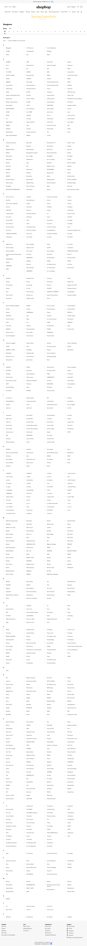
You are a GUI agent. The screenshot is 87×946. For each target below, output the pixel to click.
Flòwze (48, 312)
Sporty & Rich (50, 768)
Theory (28, 836)
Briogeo (69, 146)
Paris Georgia (9, 646)
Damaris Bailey (10, 247)
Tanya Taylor (9, 822)
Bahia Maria (9, 156)
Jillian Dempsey (51, 415)
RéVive (28, 711)
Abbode (8, 78)
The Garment (29, 806)
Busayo (69, 169)
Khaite (28, 466)
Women (5, 28)
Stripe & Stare (70, 742)
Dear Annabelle (30, 244)
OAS (7, 612)
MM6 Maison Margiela (52, 574)
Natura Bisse (29, 581)
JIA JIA (28, 442)
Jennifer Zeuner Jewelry (32, 428)
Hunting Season (71, 384)
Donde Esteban (51, 257)
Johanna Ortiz (50, 438)
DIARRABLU (29, 271)
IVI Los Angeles (71, 404)
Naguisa (8, 588)
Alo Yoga (28, 118)
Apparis (69, 62)
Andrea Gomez (50, 95)
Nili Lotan (49, 588)
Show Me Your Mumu (31, 738)
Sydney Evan (70, 792)
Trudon (69, 822)
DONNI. (49, 261)
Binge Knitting (29, 182)
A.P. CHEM (8, 72)
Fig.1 (27, 315)
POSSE (49, 646)
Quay (7, 670)
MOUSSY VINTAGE (72, 550)
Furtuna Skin (70, 329)
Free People (70, 319)
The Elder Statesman (11, 846)
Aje (27, 68)
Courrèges (69, 220)
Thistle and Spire (51, 816)
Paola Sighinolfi (10, 639)
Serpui (7, 788)
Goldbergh (28, 349)
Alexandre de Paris (31, 88)
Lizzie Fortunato (71, 473)
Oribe (48, 615)
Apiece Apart (50, 128)
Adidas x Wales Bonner (11, 102)
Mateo (28, 554)
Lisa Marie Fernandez (52, 503)
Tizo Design (50, 826)
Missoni (49, 564)
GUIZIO (69, 346)
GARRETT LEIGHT (10, 349)
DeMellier (28, 261)
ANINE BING (50, 105)
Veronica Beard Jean (31, 867)
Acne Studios (9, 85)
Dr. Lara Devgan (51, 271)
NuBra (69, 595)
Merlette (49, 530)
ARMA (68, 78)
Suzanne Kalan (71, 778)
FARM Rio (8, 329)
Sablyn (7, 725)
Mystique (69, 564)
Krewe (68, 459)
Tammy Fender (9, 809)
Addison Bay (9, 88)
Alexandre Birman (30, 85)
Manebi (8, 554)
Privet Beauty (70, 639)
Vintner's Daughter (51, 867)
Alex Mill (28, 95)
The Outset (29, 839)
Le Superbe (49, 480)
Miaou (48, 537)
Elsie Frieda (29, 285)
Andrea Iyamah (50, 98)
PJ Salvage (49, 629)
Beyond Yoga (29, 179)
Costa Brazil (70, 210)
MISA (48, 554)
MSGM (69, 554)
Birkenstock (29, 189)
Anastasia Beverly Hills (52, 82)
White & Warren (51, 889)
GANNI (7, 346)
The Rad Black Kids (31, 842)
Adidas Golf (9, 98)
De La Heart (29, 251)
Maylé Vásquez (30, 567)
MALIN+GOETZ (9, 550)
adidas (7, 92)
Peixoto (8, 663)
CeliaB (28, 203)
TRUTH (69, 826)
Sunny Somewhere (72, 768)
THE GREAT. (29, 809)
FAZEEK (28, 305)
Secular (8, 778)
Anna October (50, 108)
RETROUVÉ (29, 707)
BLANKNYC (50, 156)
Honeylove (49, 387)
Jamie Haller (9, 428)
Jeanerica (8, 438)
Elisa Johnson (9, 295)
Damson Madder (10, 251)
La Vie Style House (10, 513)
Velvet (27, 860)
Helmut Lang (29, 377)
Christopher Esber (30, 227)
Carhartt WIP (9, 220)
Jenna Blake (29, 415)
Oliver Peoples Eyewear (32, 612)
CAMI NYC (8, 210)
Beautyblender (30, 149)
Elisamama (9, 298)
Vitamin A (49, 870)
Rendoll (28, 694)
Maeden (8, 530)
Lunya (68, 500)
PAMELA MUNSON (10, 636)
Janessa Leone (9, 432)
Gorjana (49, 343)
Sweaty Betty (70, 785)
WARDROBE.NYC (30, 884)
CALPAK (8, 200)
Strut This (69, 745)
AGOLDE (8, 128)
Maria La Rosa (9, 574)
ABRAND (8, 82)
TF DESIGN (9, 836)
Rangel (7, 707)
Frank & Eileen (50, 335)
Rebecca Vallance (30, 677)
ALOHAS (28, 115)
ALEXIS (28, 92)
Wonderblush (70, 888)
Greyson (49, 349)
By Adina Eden (71, 176)
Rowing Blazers (71, 704)
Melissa (49, 520)
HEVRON (28, 390)
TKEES (48, 829)
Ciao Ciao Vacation (31, 230)
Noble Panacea (50, 595)
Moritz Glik (70, 540)
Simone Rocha (30, 768)
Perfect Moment (30, 629)
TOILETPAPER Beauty (52, 832)
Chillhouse (29, 217)
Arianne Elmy (70, 72)
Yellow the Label (30, 906)
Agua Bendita (9, 132)
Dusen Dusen (70, 267)
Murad (69, 560)
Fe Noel (28, 309)
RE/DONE (8, 714)
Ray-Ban (8, 711)
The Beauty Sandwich (11, 842)
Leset (27, 506)
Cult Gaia (69, 233)
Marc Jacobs (9, 564)
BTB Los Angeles (71, 162)
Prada (48, 656)
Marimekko (29, 520)
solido (48, 735)
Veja (7, 874)
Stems (69, 722)
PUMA (69, 656)
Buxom (69, 172)
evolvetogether (71, 291)
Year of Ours (9, 909)
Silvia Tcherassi (30, 758)
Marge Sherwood (10, 571)
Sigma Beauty (29, 752)
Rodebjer (49, 707)
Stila (68, 728)
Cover (68, 227)
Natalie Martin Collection (12, 595)
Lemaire (28, 496)
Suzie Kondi (70, 782)
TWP (68, 836)
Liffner (48, 490)
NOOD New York (71, 581)
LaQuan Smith (9, 496)
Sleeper (28, 795)
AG (6, 118)
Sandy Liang (9, 755)
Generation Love (10, 356)
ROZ (68, 711)
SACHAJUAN (9, 728)
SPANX (48, 755)
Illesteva (8, 404)
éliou (7, 291)
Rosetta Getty (70, 694)
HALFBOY (8, 370)
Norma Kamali (71, 588)
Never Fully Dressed (31, 591)
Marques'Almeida (30, 540)
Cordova (69, 200)
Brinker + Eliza (71, 142)
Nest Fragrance (30, 588)
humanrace (70, 373)
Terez (7, 832)
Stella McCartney (51, 798)
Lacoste (8, 480)
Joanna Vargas (50, 428)
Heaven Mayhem (30, 373)
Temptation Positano (11, 826)
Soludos (49, 738)
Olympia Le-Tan (30, 622)
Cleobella (49, 207)
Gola (27, 346)
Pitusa (28, 659)
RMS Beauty (50, 687)
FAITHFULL (9, 315)
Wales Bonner (9, 888)
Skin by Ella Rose (30, 788)
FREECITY (70, 312)
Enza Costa (50, 281)
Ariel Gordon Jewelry (72, 75)
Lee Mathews (29, 480)
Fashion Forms (9, 332)
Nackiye (8, 581)
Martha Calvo (29, 547)
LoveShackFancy (71, 486)
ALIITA (28, 105)
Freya (68, 325)
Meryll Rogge (50, 534)
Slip (48, 722)
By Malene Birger (71, 182)
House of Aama (51, 390)
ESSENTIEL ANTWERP (52, 291)
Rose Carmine (70, 687)
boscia (48, 176)
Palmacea (8, 633)
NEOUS (28, 585)
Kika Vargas (50, 449)
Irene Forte (29, 408)
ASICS (69, 82)
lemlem (28, 500)
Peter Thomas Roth (31, 643)
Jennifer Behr (29, 418)
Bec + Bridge (29, 156)
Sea (7, 775)
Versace (28, 870)
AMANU (28, 135)
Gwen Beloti (70, 349)
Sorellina (49, 752)
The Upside (49, 806)
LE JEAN (28, 483)
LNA (68, 476)
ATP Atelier (70, 102)
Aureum (69, 108)
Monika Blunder (71, 520)
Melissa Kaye (50, 524)
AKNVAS (28, 72)
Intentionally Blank (31, 401)
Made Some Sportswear (12, 520)
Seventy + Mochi (10, 795)
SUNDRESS (70, 762)
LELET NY (28, 493)
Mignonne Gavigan (51, 544)
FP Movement (50, 325)
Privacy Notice (38, 943)
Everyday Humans (71, 288)
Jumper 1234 (70, 422)
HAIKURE (8, 367)
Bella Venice (29, 169)
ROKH (68, 677)
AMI (48, 68)
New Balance (29, 595)
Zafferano (8, 917)
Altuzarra (28, 128)
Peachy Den (9, 659)
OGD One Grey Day (10, 619)
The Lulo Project (30, 822)
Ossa (68, 609)
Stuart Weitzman (71, 748)
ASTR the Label (71, 92)
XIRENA (8, 898)
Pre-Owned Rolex (51, 663)
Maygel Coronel (30, 564)
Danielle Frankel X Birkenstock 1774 (13, 255)
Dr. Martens (70, 247)
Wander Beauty (10, 891)
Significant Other (30, 755)
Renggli (28, 697)
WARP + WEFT (30, 888)
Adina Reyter (9, 105)
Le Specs (49, 473)
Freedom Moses (71, 315)
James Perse (9, 425)
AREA (68, 68)
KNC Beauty (70, 452)
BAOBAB (8, 169)
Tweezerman (70, 832)
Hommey (49, 380)
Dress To (69, 254)
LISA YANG (49, 510)
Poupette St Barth (51, 649)
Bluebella (49, 162)
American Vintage (51, 65)
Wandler (28, 881)
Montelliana (70, 530)
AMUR (48, 75)
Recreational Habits (31, 681)
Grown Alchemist (51, 353)
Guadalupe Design (51, 356)
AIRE (27, 62)
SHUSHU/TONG (30, 742)
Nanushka (8, 591)
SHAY (27, 728)
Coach (48, 217)
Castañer (28, 196)
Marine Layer (29, 527)
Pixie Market (29, 663)
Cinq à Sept (29, 237)
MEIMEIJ (28, 574)
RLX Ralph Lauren (51, 684)
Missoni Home (50, 567)
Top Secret (49, 846)
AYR (68, 125)
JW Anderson (70, 428)
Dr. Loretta (70, 244)
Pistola (28, 656)
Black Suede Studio (52, 152)
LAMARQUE (9, 493)
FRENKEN (69, 322)
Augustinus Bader (71, 105)
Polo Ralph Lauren (51, 636)
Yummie (28, 909)
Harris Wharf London (11, 380)
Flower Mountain (51, 309)
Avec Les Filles (71, 115)
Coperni (69, 196)
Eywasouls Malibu (71, 295)
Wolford (69, 884)
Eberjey (8, 281)
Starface (49, 782)
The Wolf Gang (50, 809)
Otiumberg (70, 615)
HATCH (28, 367)
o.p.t (7, 605)
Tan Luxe (8, 812)
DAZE (7, 269)
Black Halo (49, 149)
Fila (27, 322)
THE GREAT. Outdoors (31, 812)
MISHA (48, 560)
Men (10, 28)
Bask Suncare (9, 182)
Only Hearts (50, 612)
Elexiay (8, 288)
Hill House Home (51, 370)
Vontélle (69, 864)
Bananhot (8, 166)
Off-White (8, 615)
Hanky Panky (9, 377)
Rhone (28, 714)
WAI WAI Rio (9, 884)
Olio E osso (29, 609)
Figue (27, 319)
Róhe (48, 714)
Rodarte (49, 704)
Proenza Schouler (71, 643)
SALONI (8, 742)
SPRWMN (49, 772)
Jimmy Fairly (50, 422)
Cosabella (69, 207)
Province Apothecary (72, 649)
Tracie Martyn (70, 812)
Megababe (28, 571)
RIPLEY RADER (51, 681)
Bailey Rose (9, 159)
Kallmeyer (8, 456)
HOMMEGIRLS (50, 377)
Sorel (48, 748)
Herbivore (28, 384)
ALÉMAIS (28, 78)
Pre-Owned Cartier (51, 659)
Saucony (8, 762)
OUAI (68, 619)
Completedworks (51, 230)
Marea (7, 567)
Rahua (7, 694)
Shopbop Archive (30, 732)
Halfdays (8, 373)
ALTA (27, 125)
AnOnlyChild (50, 118)
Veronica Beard (30, 864)
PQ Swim (49, 653)
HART (7, 384)
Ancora (48, 88)
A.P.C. (7, 68)
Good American (30, 356)
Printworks (70, 636)
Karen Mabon (9, 459)
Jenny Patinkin (30, 438)
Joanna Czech (50, 425)
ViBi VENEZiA (29, 874)
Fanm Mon (8, 325)
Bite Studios (50, 146)
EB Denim (8, 278)
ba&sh (7, 146)
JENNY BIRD (29, 435)
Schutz (7, 772)
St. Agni (49, 775)
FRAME (49, 329)
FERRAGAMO (29, 312)
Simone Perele (30, 765)
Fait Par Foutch (10, 319)
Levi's (48, 483)
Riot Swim (49, 677)
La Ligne (8, 486)
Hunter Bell (70, 377)
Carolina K (8, 230)
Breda (48, 186)
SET (7, 792)
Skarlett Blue (29, 782)
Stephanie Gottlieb (72, 725)
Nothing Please (71, 591)
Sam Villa (8, 752)
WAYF (27, 891)
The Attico (8, 839)
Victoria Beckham (51, 860)
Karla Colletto (9, 462)
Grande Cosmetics (51, 346)
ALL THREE (29, 112)
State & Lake (50, 785)
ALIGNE (28, 102)
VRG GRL (69, 867)
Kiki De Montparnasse (52, 452)
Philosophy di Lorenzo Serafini (34, 649)
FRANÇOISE (50, 332)
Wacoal (8, 881)
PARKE (7, 653)
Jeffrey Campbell (10, 442)
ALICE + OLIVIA (30, 98)
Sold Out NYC (50, 728)
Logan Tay (69, 483)
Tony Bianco (50, 842)
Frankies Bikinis (71, 305)
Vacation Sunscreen (11, 860)
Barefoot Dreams (10, 179)
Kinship (49, 462)
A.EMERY (8, 62)
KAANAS (8, 449)
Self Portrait (9, 782)
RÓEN (48, 711)
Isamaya (69, 398)
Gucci (48, 359)
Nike (48, 585)
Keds (27, 456)
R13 (7, 677)
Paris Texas (9, 649)
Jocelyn (49, 432)
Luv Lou (69, 506)
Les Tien (49, 476)
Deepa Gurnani (30, 247)
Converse (49, 237)
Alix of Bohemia (30, 108)
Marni (27, 537)
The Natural (29, 829)
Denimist (28, 264)
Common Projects (51, 227)
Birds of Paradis (30, 186)
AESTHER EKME (10, 108)
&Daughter (8, 48)
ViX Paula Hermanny (52, 874)
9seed (48, 54)
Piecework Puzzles (30, 653)
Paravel (8, 643)
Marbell (8, 560)
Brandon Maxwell (51, 182)
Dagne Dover (9, 244)
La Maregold (9, 490)
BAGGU (8, 152)
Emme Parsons (30, 291)
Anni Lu (49, 115)
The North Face (30, 832)
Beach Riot (29, 142)
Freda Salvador (71, 309)
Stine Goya (70, 735)
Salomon (8, 738)
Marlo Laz (28, 534)
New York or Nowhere (31, 598)
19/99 (7, 54)
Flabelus (28, 325)
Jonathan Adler (50, 442)
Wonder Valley (70, 891)
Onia (48, 609)
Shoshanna (29, 735)
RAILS (7, 697)
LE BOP (28, 476)
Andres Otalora (50, 102)
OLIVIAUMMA (29, 615)
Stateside (49, 788)
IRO (48, 398)
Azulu (68, 132)
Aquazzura (70, 65)
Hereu (27, 387)
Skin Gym (28, 792)
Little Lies (49, 513)
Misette (49, 557)
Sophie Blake (50, 742)
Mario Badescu (30, 530)
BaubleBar (8, 186)
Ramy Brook (9, 704)
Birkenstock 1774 (51, 142)
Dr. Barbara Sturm (51, 264)
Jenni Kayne (29, 432)
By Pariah (69, 186)
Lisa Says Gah (50, 506)
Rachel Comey (9, 684)
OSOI (68, 605)
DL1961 (49, 247)
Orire (48, 622)
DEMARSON (29, 257)
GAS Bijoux (9, 353)
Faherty (8, 309)
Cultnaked (70, 237)
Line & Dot (49, 493)
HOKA (48, 373)
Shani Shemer (29, 722)
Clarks (48, 203)
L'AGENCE (8, 473)
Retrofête (28, 704)
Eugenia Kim (70, 281)
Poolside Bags (50, 639)
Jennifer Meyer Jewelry (31, 425)
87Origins (49, 51)
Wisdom (69, 881)
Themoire (28, 826)
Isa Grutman (50, 408)
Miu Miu (49, 571)
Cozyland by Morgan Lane (73, 230)
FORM (48, 322)
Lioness (49, 500)
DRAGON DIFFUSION (72, 251)
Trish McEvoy (70, 819)
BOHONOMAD (50, 169)
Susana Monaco (71, 775)
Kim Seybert (50, 459)
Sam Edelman (9, 745)
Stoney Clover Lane (72, 738)
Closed (48, 210)
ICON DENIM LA (10, 401)
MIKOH (48, 547)
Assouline (69, 88)
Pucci (68, 653)
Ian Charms (9, 398)
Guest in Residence (72, 343)
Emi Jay (28, 288)
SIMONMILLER (30, 775)
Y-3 (7, 906)
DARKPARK (9, 265)
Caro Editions (9, 223)
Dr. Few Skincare (51, 267)
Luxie (68, 510)
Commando (50, 220)
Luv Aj (69, 503)
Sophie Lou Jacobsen (52, 745)
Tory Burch (70, 806)
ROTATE (69, 701)
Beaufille (28, 146)
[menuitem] (6, 7)
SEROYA (8, 785)
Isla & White (70, 401)
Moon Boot (70, 534)
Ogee (7, 622)
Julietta (69, 418)
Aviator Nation (71, 118)
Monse (69, 524)
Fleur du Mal (29, 332)
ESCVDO (49, 288)
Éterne (48, 298)
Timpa (48, 822)
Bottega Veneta (50, 179)
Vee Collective (9, 870)
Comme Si (49, 223)
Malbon (8, 544)
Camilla (8, 207)
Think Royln (50, 812)
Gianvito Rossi (30, 343)
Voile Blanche (70, 860)
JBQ (7, 435)
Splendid (49, 762)
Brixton (69, 152)
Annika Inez (50, 112)
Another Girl (50, 122)
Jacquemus (8, 415)
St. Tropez (49, 778)
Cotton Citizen (71, 213)
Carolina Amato (10, 227)
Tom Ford (49, 839)
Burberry (69, 166)
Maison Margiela (10, 540)
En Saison (49, 278)
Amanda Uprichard (31, 132)
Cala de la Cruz (10, 196)
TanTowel (8, 819)
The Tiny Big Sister (31, 846)
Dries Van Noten (71, 257)
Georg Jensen (9, 359)
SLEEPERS (29, 798)
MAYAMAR (29, 560)
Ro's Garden (50, 691)
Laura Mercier (9, 506)
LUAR (68, 493)
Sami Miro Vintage (10, 748)
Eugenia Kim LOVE (72, 285)
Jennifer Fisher (30, 422)
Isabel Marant (50, 401)
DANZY (7, 262)
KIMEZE (49, 456)
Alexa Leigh (29, 82)
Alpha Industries (30, 122)
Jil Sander (49, 418)
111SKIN (8, 51)
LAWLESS (28, 473)
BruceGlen (69, 156)
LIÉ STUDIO (50, 486)
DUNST (69, 261)
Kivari (68, 449)
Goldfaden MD (30, 353)
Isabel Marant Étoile (52, 404)
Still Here (69, 732)
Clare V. (49, 200)
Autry (68, 112)
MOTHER (69, 544)
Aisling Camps (30, 65)
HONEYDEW (50, 384)
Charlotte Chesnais (31, 213)
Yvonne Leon (50, 909)
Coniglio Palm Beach (52, 233)
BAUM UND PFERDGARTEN (13, 189)
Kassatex (8, 466)
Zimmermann (29, 917)
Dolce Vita (49, 254)
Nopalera (69, 585)
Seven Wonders (10, 798)
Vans (7, 864)
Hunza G (69, 387)
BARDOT (8, 176)
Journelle (69, 415)
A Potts (49, 135)
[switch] (4, 48)
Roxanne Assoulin (71, 707)
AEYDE (7, 112)
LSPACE (69, 490)
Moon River (70, 537)
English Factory (30, 298)
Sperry (48, 758)
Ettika (68, 278)
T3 (6, 806)
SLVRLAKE (49, 725)
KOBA (68, 456)
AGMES (8, 125)
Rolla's (69, 681)
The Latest (29, 816)
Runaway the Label (72, 714)
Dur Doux (69, 264)
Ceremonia (29, 207)
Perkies (28, 636)
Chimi (27, 220)
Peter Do (28, 639)
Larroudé (8, 500)
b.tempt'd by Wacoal (11, 142)
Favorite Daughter (10, 335)
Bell (27, 166)
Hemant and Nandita (31, 380)
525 (27, 54)
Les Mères (28, 513)
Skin (27, 785)
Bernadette (29, 176)
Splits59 (49, 765)
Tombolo (49, 836)
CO (48, 213)
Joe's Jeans (49, 435)
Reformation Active (31, 691)
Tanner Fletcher (10, 816)
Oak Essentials (9, 609)
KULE (68, 462)
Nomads (49, 598)
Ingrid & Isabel (30, 398)
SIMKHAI (28, 762)
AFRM (7, 115)
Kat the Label (29, 452)
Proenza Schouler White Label (74, 646)
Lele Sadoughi (29, 490)
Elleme (28, 281)
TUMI (68, 829)
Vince (48, 864)
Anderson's (49, 92)
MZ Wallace (70, 567)
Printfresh (69, 633)
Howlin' (69, 370)
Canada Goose (9, 213)
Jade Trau (8, 422)
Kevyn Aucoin (29, 462)
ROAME (49, 697)
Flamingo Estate (30, 329)
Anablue (49, 78)
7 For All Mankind (51, 48)
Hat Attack (8, 390)
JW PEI (69, 432)
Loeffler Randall (71, 480)
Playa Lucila (50, 633)
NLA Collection (50, 591)
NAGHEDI (8, 585)
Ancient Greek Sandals (52, 85)
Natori (7, 598)
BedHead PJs (29, 159)
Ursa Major (70, 853)
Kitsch (48, 466)
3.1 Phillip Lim (29, 48)
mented (49, 527)
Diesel (48, 244)
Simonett (28, 772)
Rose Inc (69, 691)
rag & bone (8, 687)
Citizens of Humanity (52, 196)
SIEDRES (28, 748)
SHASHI (28, 725)
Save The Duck (9, 765)
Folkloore (49, 315)
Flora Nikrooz (29, 335)
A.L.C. (7, 65)
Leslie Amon (29, 510)
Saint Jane (8, 732)
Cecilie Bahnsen (30, 200)
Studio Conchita (71, 752)
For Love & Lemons (51, 319)
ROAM (48, 694)
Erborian (49, 285)
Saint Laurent (9, 735)
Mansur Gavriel (10, 557)
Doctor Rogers (50, 251)
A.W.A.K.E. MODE (10, 75)
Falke (7, 322)
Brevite (48, 189)
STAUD (48, 792)
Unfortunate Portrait (52, 853)
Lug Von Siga (70, 496)
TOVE (68, 809)
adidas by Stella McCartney (13, 95)
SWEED (69, 788)
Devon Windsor (30, 267)
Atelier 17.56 (70, 95)
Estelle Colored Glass (52, 295)
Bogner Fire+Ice (51, 166)
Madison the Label (10, 527)
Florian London (51, 305)
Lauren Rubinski (10, 510)
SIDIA (27, 745)
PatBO (7, 656)
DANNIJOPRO (9, 259)
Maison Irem (9, 537)
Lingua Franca (50, 496)
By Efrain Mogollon (72, 179)
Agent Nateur (9, 122)
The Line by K (29, 819)
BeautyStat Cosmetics (31, 152)
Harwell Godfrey (10, 387)
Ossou (69, 612)
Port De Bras (50, 643)
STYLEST (69, 755)
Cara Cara (8, 217)
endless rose (29, 295)
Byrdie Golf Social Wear (73, 189)
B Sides (69, 159)
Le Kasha (28, 486)
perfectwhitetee (30, 633)
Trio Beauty (70, 816)
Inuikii (28, 404)
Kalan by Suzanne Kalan (12, 452)
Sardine (8, 758)
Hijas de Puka (50, 367)
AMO (48, 72)
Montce (69, 527)
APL (48, 132)
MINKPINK (49, 550)
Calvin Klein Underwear (12, 203)
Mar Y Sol (28, 550)
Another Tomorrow (51, 125)
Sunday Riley (70, 758)
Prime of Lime (70, 629)
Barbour (8, 172)
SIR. (27, 778)
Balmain (8, 162)
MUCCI (69, 557)
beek (27, 162)
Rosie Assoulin (71, 697)
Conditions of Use (45, 943)
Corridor (69, 203)
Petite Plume (29, 646)
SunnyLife (69, 765)
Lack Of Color (9, 476)
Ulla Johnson (29, 853)
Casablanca (9, 237)
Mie (48, 540)
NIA (48, 581)
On (47, 605)
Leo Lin (28, 503)
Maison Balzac (9, 534)
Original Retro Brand (52, 619)
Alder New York (30, 75)
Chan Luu (28, 210)
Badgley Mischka (10, 149)
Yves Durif (49, 906)
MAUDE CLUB (30, 557)
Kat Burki (28, 449)
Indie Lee (8, 408)
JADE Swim (9, 418)
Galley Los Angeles (10, 343)
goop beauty (29, 359)
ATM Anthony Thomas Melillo (74, 98)
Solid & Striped (50, 732)
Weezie (48, 881)
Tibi (48, 819)
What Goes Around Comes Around (53, 885)
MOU (68, 547)
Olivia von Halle (30, 619)
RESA (27, 701)
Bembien (28, 172)
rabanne (8, 681)
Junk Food (69, 425)
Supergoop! (70, 772)
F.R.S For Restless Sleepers (12, 305)
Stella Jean (49, 795)
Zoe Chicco (49, 917)
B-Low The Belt (51, 159)
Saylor (7, 768)
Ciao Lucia (29, 233)
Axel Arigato (70, 122)
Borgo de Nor (50, 172)
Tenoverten (8, 829)
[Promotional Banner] (43, 17)
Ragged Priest (9, 691)
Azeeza (69, 128)
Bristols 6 (69, 149)
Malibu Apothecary (10, 547)
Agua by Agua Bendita (11, 135)
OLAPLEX (28, 605)
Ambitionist (50, 62)
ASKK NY (69, 85)
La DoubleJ (8, 483)
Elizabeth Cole (30, 278)
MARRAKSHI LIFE (30, 544)
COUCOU (69, 217)
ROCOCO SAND (51, 701)
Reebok (28, 684)
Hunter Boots (70, 380)
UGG (7, 853)
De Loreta (28, 254)
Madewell (8, 524)
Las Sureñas (9, 503)
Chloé (27, 223)
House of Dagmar (71, 367)
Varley (7, 867)
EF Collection (9, 285)
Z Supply (69, 917)
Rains (7, 701)
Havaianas (29, 370)
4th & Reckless (30, 51)
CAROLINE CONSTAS (11, 233)
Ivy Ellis (69, 408)
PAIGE (7, 629)
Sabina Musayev (10, 722)
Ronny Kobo (70, 684)
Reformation (29, 687)
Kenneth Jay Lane (30, 459)
